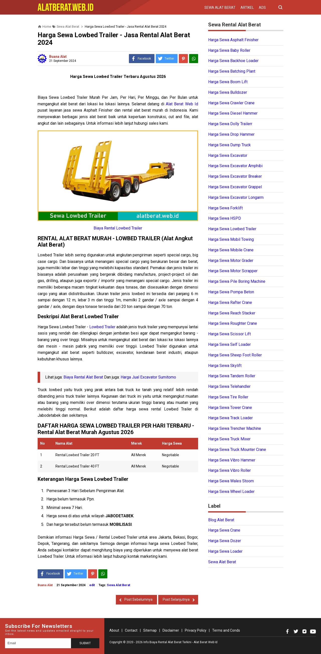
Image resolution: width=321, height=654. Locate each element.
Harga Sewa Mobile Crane (231, 250)
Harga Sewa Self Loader (229, 344)
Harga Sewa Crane (224, 530)
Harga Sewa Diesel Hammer (233, 113)
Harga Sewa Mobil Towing (231, 239)
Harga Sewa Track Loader (230, 417)
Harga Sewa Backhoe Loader (233, 60)
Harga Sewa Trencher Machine (234, 428)
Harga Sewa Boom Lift (228, 81)
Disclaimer (171, 630)
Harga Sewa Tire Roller (228, 397)
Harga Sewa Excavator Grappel (235, 186)
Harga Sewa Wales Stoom (231, 481)
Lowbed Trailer (102, 326)
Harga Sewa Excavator (227, 155)
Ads (262, 8)
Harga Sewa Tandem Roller (231, 375)
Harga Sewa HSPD (224, 218)
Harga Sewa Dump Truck (229, 145)
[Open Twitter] (296, 631)
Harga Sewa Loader (225, 551)
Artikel (247, 8)
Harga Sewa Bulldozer (227, 92)
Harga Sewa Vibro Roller (229, 470)
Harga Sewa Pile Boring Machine (236, 281)
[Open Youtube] (313, 631)
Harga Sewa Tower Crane (230, 407)
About (114, 630)
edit (92, 585)
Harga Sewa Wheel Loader (231, 491)
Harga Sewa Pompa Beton (231, 292)
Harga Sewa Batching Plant (231, 71)
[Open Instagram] (304, 631)
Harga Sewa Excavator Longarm (236, 197)
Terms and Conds (226, 630)
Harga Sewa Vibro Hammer (231, 460)
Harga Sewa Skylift (225, 365)
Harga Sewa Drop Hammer (231, 134)
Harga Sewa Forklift (225, 208)
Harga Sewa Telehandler (229, 386)
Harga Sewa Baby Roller (229, 50)
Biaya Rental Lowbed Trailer (118, 228)
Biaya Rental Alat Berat (83, 377)
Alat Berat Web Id (182, 104)
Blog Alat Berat (221, 520)
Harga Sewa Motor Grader (230, 260)
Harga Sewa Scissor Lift (229, 334)
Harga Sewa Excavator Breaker (235, 176)
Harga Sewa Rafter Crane (230, 302)
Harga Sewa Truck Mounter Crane (237, 449)
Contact (131, 630)
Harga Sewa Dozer (224, 540)
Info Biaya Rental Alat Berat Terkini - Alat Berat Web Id (180, 642)
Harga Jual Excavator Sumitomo (148, 377)
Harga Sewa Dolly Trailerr (230, 123)
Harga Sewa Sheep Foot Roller (235, 355)
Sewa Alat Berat (219, 8)
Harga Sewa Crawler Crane (231, 103)
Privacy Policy (195, 630)
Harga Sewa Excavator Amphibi (235, 165)
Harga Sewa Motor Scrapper (233, 270)
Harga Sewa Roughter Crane (232, 323)
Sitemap (150, 630)
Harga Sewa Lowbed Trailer (232, 228)
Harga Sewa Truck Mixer (229, 439)
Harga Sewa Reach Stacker (231, 313)
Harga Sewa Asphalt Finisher (233, 39)
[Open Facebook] (287, 631)
